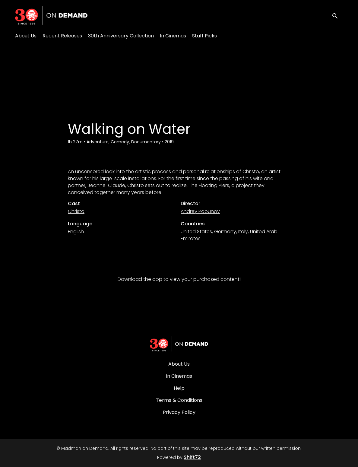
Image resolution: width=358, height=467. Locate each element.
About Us (25, 35)
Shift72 (192, 457)
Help (179, 388)
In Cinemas (173, 35)
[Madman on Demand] (179, 343)
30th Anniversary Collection (121, 35)
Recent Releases (62, 35)
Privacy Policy (179, 412)
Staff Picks (204, 35)
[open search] (337, 15)
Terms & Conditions (179, 400)
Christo (76, 211)
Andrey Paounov (200, 211)
